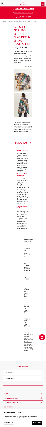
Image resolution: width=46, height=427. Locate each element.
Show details (8, 423)
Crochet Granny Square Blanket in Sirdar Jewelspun (22, 21)
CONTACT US (8, 407)
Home (4, 21)
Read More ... (28, 66)
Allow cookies (37, 423)
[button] (8, 4)
